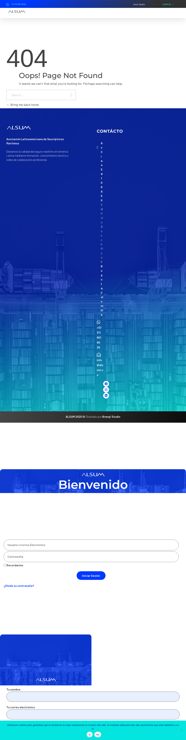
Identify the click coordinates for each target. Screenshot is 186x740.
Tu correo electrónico (93, 712)
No (97, 734)
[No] (181, 730)
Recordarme (13, 565)
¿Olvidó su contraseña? (19, 585)
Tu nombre (93, 695)
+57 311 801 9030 (18, 4)
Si (90, 734)
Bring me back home (22, 105)
